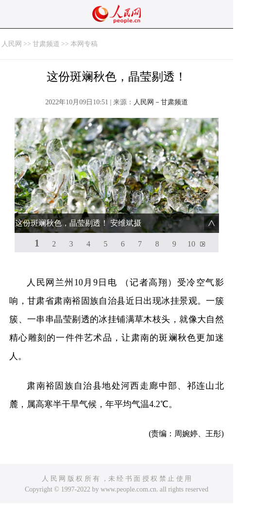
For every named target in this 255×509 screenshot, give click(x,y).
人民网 (11, 44)
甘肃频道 (46, 44)
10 (191, 244)
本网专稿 (84, 44)
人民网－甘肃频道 (161, 102)
